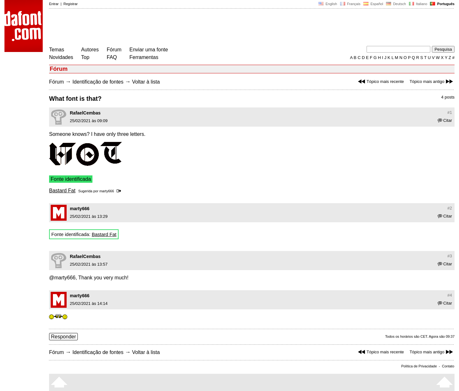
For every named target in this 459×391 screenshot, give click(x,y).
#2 (450, 208)
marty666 (106, 191)
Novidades (61, 57)
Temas (56, 49)
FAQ (112, 57)
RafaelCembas (85, 112)
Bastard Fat (62, 190)
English (327, 4)
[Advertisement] (165, 28)
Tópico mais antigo (432, 81)
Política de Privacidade (419, 366)
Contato (448, 366)
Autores (90, 49)
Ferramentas (143, 57)
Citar (445, 120)
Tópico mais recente (380, 81)
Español (373, 4)
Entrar (54, 4)
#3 (450, 256)
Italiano (418, 4)
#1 (450, 112)
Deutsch (396, 4)
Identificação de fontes (97, 82)
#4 (450, 295)
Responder (63, 336)
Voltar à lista (146, 82)
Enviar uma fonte (148, 49)
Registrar (70, 4)
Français (350, 4)
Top (85, 57)
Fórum (114, 49)
